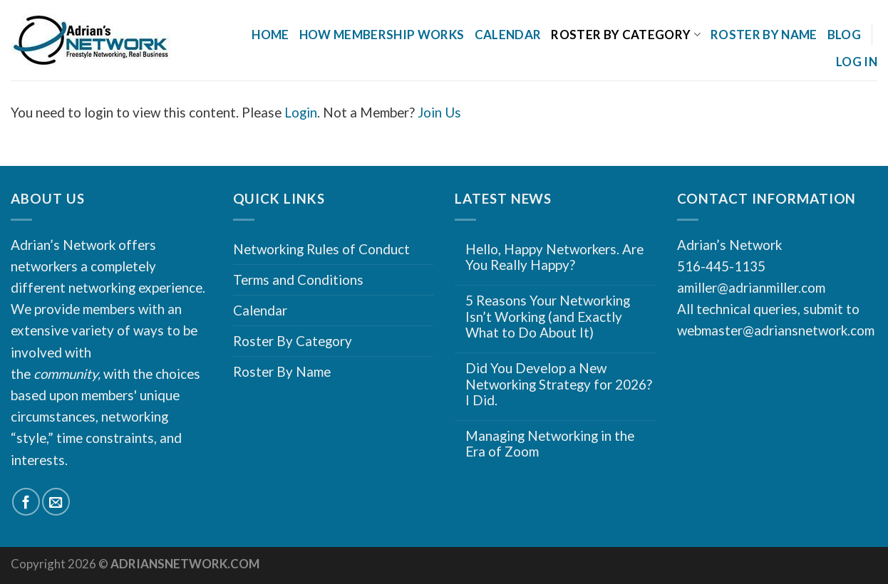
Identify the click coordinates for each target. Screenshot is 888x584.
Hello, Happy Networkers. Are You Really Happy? (554, 257)
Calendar (508, 34)
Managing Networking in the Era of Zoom (549, 444)
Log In (856, 61)
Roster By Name (764, 34)
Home (270, 34)
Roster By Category (626, 34)
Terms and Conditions (298, 279)
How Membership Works (382, 34)
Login (300, 112)
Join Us (439, 112)
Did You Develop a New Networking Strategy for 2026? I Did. (558, 384)
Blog (844, 34)
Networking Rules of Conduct (321, 249)
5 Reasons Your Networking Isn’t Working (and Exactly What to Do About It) (547, 316)
